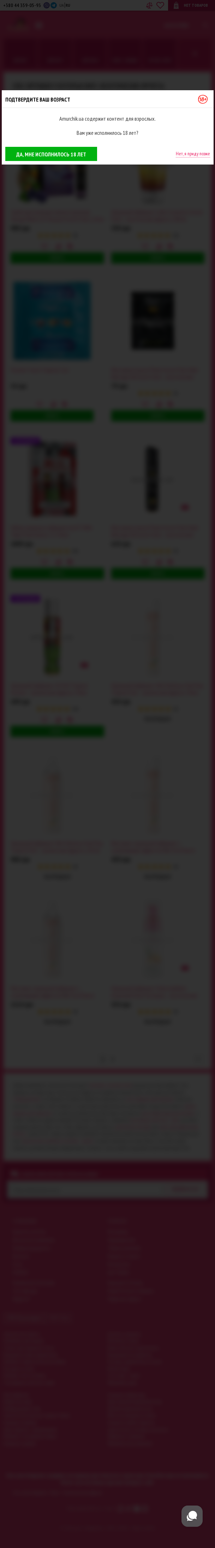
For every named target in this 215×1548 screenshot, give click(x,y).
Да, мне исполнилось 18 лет (51, 154)
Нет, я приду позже (193, 153)
